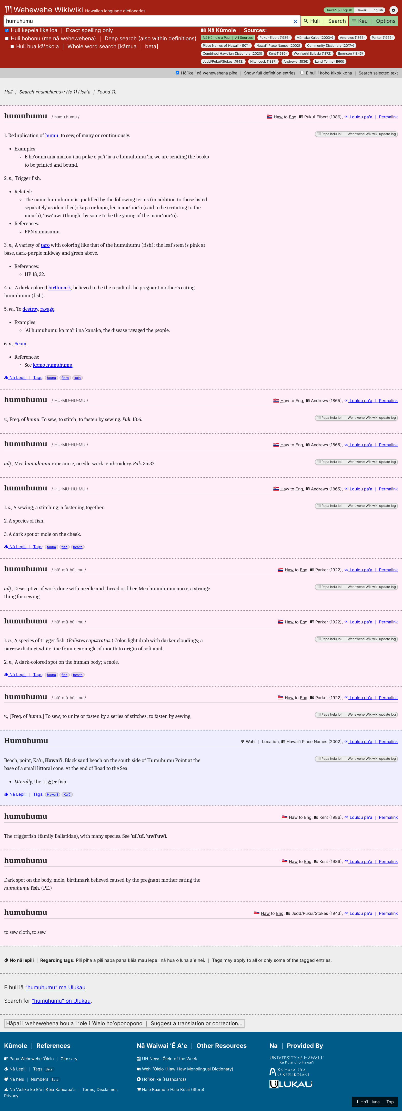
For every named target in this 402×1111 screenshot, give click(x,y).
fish (64, 547)
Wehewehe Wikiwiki (43, 9)
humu (51, 135)
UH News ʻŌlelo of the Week (167, 1058)
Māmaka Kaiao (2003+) (315, 37)
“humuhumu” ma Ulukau (55, 987)
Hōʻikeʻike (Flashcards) (161, 1079)
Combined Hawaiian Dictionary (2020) (232, 53)
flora (65, 378)
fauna (51, 378)
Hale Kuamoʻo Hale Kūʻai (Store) (170, 1089)
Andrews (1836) (296, 61)
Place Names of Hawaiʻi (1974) (226, 45)
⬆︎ (375, 1101)
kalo (77, 378)
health (78, 547)
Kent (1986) (277, 53)
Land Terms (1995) (330, 61)
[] (84, 46)
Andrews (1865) (352, 37)
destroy (30, 309)
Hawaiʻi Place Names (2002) (278, 45)
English (377, 10)
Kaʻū (67, 794)
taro (45, 245)
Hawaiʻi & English (339, 10)
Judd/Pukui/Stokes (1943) (223, 61)
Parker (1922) (382, 37)
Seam (20, 343)
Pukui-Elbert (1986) (274, 37)
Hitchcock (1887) (263, 61)
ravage (47, 309)
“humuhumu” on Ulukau (61, 1001)
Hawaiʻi (361, 10)
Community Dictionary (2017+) (331, 45)
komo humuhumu (52, 365)
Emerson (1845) (351, 53)
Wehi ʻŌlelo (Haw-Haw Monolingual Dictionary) (185, 1068)
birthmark (59, 287)
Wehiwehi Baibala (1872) (312, 53)
